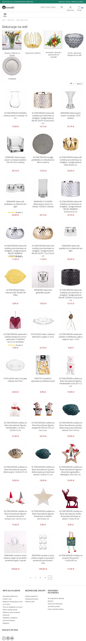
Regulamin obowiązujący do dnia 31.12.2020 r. (13, 599)
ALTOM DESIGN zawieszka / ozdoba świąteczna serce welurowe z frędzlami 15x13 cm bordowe (15, 337)
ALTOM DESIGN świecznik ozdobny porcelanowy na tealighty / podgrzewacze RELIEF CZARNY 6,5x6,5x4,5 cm (71, 293)
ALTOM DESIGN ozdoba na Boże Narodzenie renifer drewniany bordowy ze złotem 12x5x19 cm (70, 514)
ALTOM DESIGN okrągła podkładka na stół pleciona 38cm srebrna (43, 159)
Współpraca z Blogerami (10, 614)
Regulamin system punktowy (11, 608)
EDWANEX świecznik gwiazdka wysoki (43, 291)
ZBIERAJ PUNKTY (78, 2)
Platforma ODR (29, 598)
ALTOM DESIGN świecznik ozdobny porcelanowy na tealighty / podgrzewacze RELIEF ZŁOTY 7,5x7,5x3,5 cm (42, 248)
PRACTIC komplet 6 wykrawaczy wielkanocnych (43, 379)
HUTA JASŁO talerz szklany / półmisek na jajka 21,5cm (43, 335)
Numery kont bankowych (55, 600)
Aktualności (6, 611)
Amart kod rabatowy (9, 616)
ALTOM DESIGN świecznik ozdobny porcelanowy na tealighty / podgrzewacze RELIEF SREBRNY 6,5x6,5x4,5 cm (71, 205)
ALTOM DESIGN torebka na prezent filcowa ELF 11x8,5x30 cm (70, 557)
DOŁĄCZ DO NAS (10, 624)
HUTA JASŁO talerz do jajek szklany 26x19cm (15, 379)
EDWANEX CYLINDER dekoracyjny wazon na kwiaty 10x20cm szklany (43, 203)
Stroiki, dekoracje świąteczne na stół (74, 51)
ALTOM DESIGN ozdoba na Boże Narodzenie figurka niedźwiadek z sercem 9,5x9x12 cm (15, 425)
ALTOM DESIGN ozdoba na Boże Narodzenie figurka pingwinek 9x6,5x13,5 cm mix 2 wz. (43, 425)
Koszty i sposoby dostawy (55, 605)
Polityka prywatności (31, 592)
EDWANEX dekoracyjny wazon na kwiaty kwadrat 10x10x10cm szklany (15, 159)
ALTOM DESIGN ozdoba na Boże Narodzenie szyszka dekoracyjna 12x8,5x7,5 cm (15, 468)
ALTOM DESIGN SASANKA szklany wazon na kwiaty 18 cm (15, 114)
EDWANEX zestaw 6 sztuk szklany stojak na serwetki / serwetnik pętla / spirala (15, 557)
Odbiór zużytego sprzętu (10, 606)
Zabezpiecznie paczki (31, 595)
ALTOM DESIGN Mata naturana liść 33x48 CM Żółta (15, 291)
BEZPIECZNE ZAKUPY (35, 588)
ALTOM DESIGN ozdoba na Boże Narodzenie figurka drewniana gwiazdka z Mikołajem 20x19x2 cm (70, 469)
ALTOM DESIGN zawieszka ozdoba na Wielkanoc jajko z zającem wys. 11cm (71, 336)
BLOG (68, 2)
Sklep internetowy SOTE (77, 639)
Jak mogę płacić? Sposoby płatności (56, 596)
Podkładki (12, 76)
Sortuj (79, 84)
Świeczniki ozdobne (32, 50)
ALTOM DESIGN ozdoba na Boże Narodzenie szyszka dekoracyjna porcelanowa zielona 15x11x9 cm (70, 425)
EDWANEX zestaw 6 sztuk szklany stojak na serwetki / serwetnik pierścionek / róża (43, 557)
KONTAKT (61, 2)
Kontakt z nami (7, 595)
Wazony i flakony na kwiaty (12, 51)
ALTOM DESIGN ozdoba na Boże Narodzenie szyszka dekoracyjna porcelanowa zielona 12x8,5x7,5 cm (43, 469)
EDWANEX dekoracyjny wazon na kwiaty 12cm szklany (70, 114)
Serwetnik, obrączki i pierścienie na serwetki (53, 51)
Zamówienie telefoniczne (10, 592)
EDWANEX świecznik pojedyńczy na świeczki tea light (70, 247)
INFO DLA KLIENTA (11, 588)
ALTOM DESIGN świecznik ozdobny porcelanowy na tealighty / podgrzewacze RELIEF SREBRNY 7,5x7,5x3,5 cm (15, 249)
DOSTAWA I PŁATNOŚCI (53, 589)
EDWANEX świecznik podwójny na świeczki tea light (15, 202)
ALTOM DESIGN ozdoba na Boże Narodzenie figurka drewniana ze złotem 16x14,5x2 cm (43, 514)
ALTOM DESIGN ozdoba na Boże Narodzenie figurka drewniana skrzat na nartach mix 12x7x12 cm (15, 514)
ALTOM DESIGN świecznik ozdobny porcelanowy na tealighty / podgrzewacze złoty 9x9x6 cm (70, 160)
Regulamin (6, 619)
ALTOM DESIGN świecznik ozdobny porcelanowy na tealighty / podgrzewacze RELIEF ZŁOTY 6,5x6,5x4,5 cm (42, 116)
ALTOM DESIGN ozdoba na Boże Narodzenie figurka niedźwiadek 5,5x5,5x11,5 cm (70, 380)
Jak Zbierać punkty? (54, 602)
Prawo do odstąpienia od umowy (12, 603)
